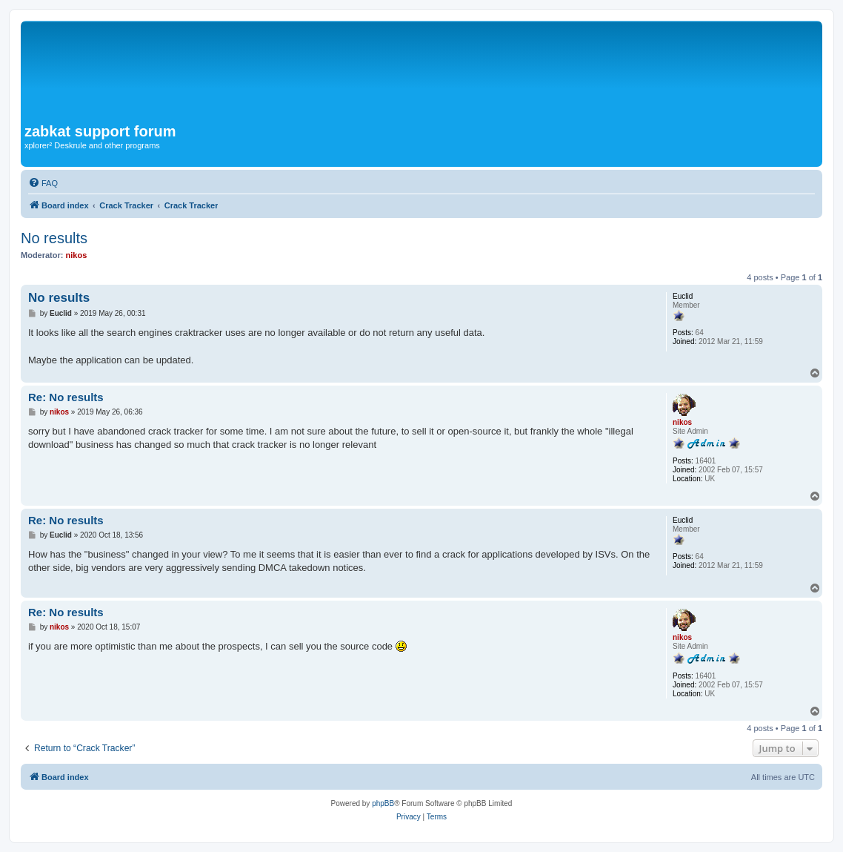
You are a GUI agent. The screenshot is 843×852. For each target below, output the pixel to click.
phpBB (383, 803)
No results (54, 238)
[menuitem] (43, 183)
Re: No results (66, 397)
